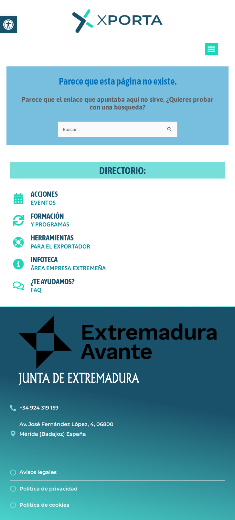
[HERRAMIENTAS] (18, 242)
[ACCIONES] (18, 198)
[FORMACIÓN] (18, 220)
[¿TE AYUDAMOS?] (18, 285)
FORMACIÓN (47, 216)
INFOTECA (44, 259)
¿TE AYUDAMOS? (52, 281)
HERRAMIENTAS (52, 238)
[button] (211, 49)
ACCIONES (44, 194)
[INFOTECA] (18, 264)
